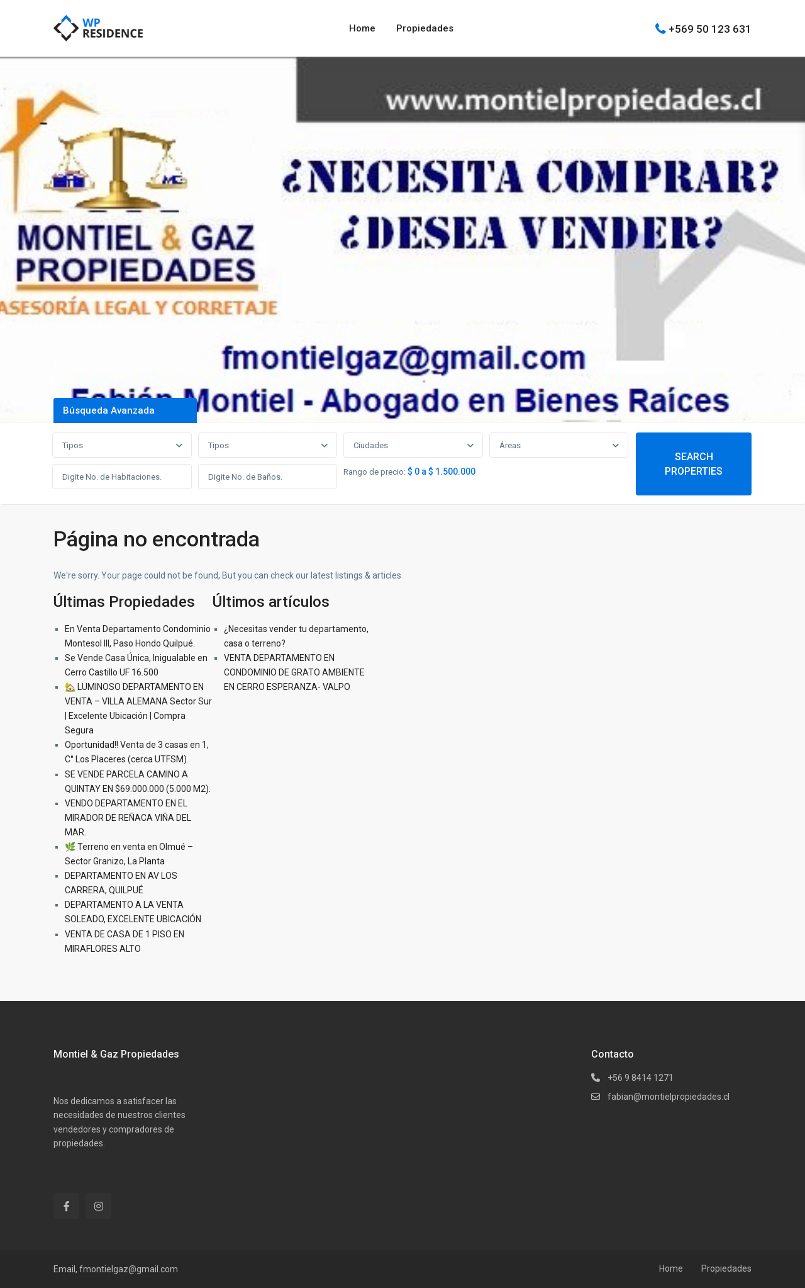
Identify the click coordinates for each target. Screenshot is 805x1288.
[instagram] (98, 1206)
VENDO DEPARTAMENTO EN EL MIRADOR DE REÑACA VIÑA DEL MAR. (128, 817)
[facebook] (66, 1206)
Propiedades (424, 28)
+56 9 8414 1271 (641, 1078)
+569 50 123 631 (710, 28)
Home (362, 28)
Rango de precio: (374, 472)
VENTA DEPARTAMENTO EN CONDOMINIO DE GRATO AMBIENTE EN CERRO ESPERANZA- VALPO (294, 672)
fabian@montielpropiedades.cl (669, 1097)
